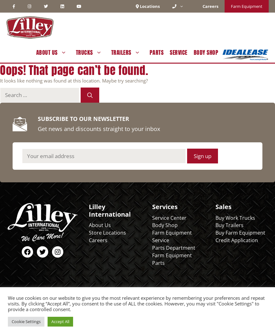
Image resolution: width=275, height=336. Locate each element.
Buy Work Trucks (235, 217)
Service (178, 52)
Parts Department (173, 247)
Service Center (169, 217)
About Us (54, 52)
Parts (157, 52)
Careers (98, 240)
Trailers (128, 52)
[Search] (90, 95)
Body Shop (206, 52)
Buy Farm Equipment (240, 232)
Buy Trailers (229, 225)
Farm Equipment (246, 6)
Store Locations (107, 232)
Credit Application (236, 240)
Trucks (92, 52)
